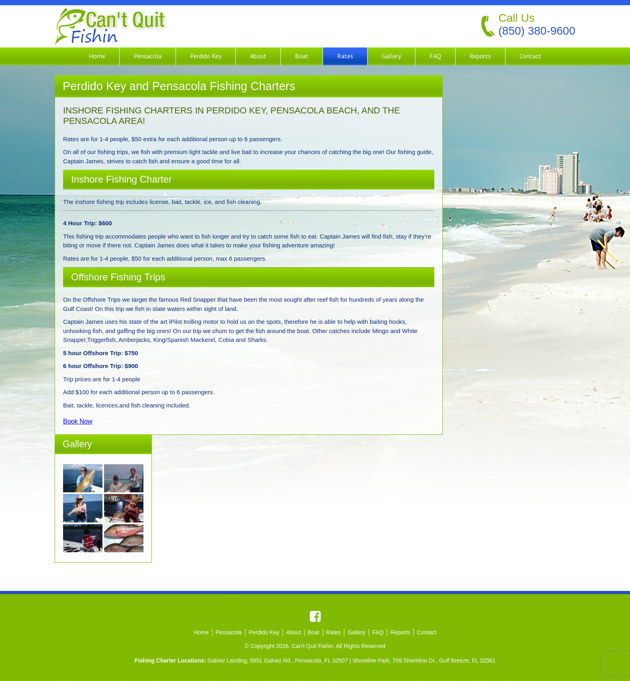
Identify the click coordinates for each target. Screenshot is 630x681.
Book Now (77, 421)
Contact (530, 56)
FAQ (435, 56)
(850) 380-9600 (537, 31)
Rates (345, 56)
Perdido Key (205, 56)
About (258, 56)
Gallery (391, 56)
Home (97, 56)
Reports (480, 56)
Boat (302, 56)
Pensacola (148, 56)
